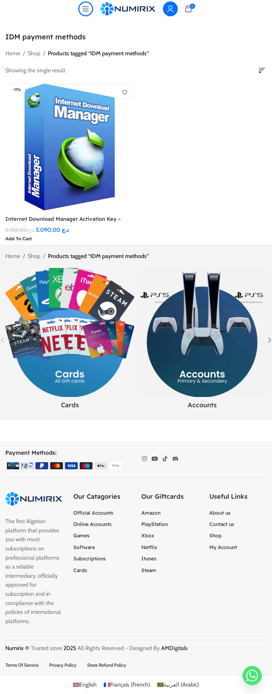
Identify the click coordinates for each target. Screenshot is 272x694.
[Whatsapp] (252, 675)
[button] (19, 239)
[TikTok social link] (165, 459)
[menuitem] (84, 685)
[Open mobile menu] (86, 9)
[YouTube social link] (154, 459)
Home (12, 53)
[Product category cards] (69, 340)
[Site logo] (128, 8)
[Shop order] (261, 70)
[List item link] (102, 513)
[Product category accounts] (202, 340)
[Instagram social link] (144, 459)
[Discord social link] (175, 459)
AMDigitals (175, 648)
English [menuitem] (88, 685)
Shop (34, 53)
